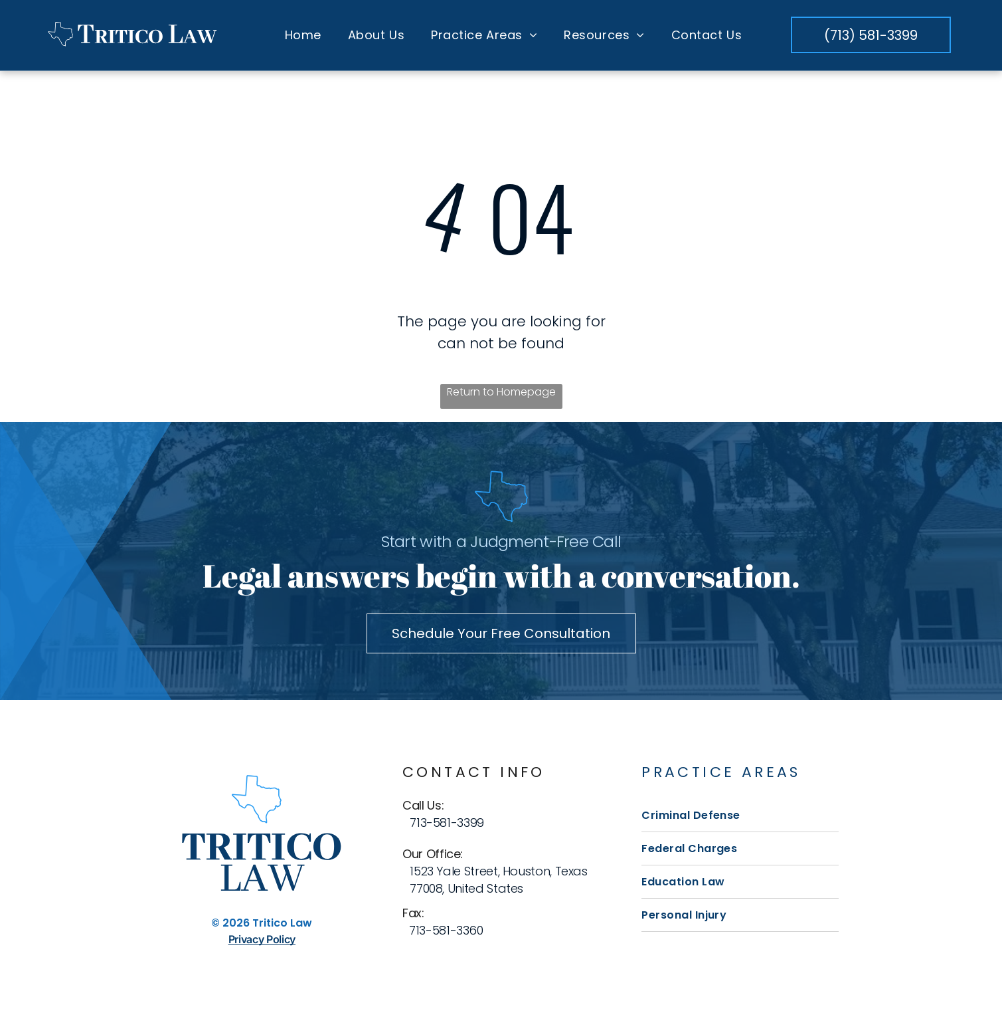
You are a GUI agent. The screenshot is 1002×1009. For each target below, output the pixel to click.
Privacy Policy (262, 940)
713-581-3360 (446, 930)
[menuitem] (303, 35)
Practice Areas (721, 772)
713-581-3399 (447, 822)
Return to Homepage (501, 392)
